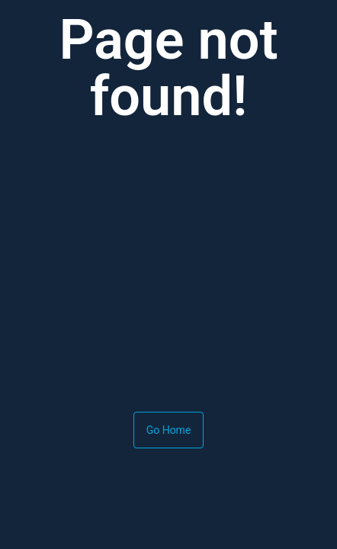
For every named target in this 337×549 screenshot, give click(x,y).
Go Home (168, 430)
